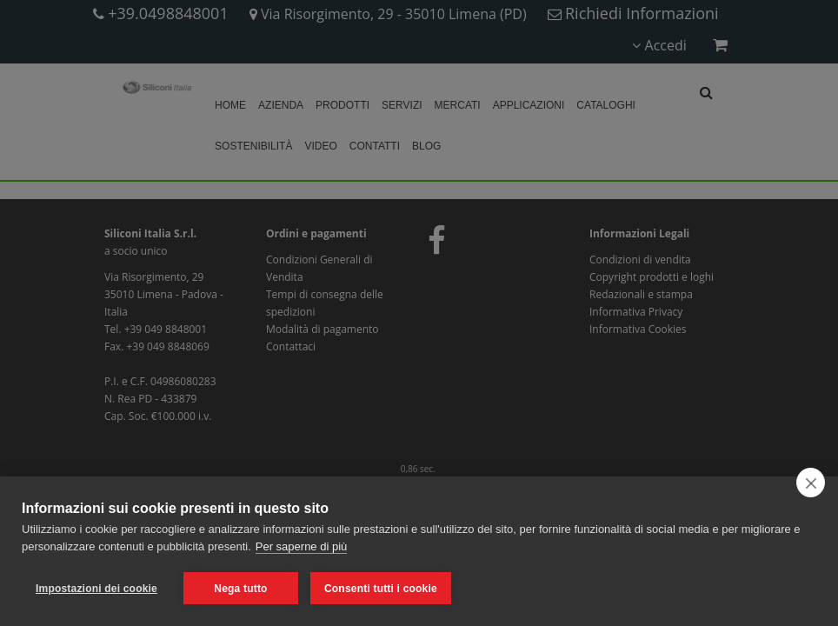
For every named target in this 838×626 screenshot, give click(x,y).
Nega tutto (240, 589)
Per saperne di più (302, 546)
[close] (810, 482)
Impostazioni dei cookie (96, 589)
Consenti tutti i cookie (380, 589)
